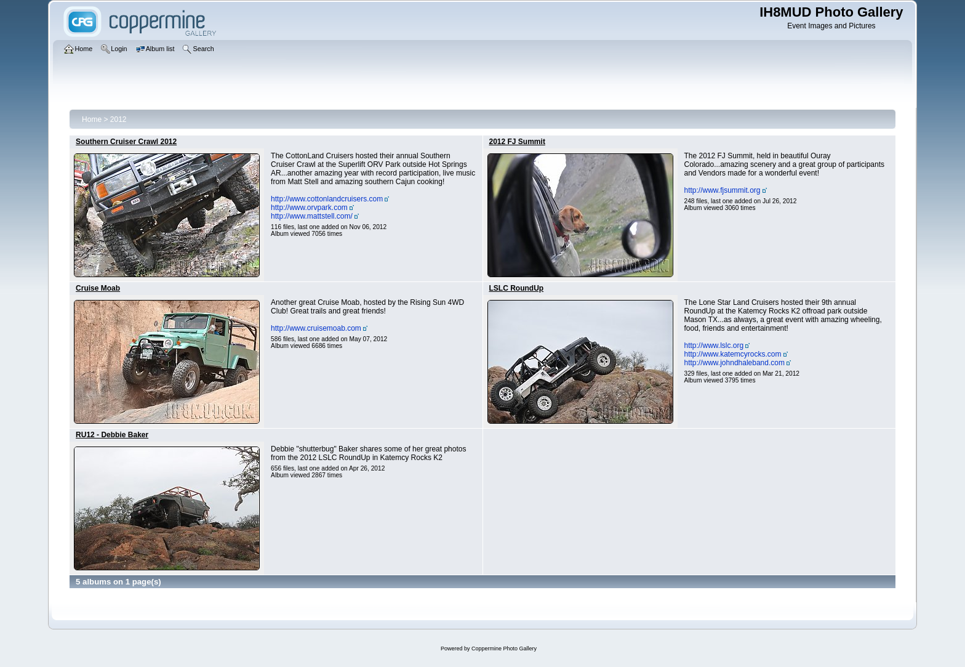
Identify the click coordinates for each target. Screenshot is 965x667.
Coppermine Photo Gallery (504, 648)
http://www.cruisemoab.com (316, 328)
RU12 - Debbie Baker (112, 435)
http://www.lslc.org (714, 345)
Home (92, 119)
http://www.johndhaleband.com (734, 362)
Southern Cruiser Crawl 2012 (126, 141)
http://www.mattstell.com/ (312, 216)
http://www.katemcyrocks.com (733, 354)
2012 (118, 119)
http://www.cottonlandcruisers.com (327, 199)
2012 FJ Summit (517, 141)
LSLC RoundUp (516, 288)
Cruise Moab (98, 288)
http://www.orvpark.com (309, 207)
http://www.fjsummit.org (722, 190)
